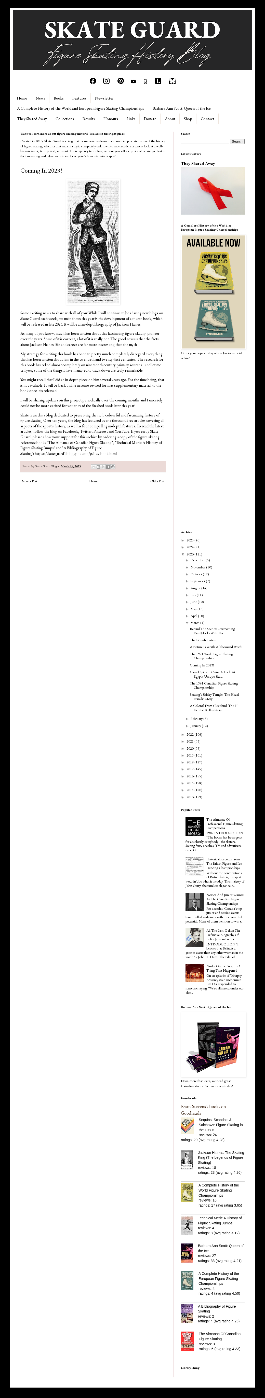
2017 (190, 769)
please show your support (52, 437)
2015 (190, 783)
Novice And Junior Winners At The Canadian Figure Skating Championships (225, 899)
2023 (190, 554)
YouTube (122, 431)
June (194, 601)
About (170, 118)
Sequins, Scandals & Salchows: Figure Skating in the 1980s (221, 1125)
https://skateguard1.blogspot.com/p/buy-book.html (76, 453)
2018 (190, 762)
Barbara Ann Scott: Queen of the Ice (182, 108)
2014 (190, 790)
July (194, 595)
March (195, 622)
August (196, 588)
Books (59, 98)
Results (89, 118)
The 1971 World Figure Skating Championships (211, 656)
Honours (110, 118)
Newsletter (104, 98)
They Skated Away (32, 118)
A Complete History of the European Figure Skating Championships (218, 1278)
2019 (190, 755)
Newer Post (29, 481)
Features (79, 98)
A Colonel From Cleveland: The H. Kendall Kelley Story (214, 707)
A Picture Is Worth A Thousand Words (216, 647)
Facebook (70, 431)
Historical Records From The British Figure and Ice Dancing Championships (224, 863)
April (194, 615)
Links (131, 118)
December (198, 560)
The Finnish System (203, 640)
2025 (190, 540)
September (198, 581)
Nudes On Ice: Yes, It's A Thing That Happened (223, 968)
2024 (190, 547)
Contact (207, 118)
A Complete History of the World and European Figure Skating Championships (80, 108)
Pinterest (101, 431)
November (198, 567)
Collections (65, 118)
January (196, 725)
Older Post (157, 481)
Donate (150, 118)
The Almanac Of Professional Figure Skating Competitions (224, 823)
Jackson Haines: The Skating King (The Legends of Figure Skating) (221, 1158)
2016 (190, 776)
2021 (190, 741)
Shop (188, 118)
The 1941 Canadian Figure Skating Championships (214, 685)
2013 (190, 797)
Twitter (86, 431)
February (197, 718)
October (197, 574)
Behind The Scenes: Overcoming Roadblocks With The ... (212, 630)
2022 (190, 734)
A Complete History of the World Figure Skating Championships (218, 1190)
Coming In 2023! (202, 665)
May (194, 609)
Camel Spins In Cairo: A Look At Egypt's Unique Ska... (212, 674)
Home (22, 98)
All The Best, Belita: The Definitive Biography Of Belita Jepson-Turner (223, 934)
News (40, 98)
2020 (190, 748)
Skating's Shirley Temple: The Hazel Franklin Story (214, 696)
